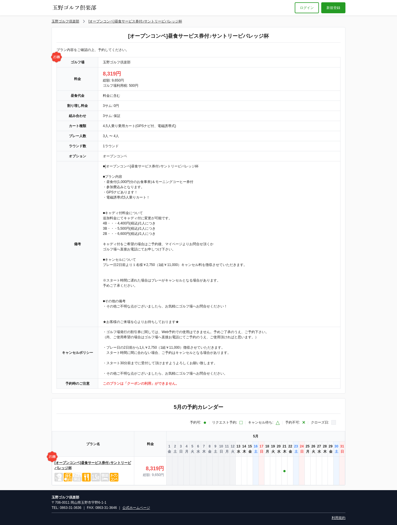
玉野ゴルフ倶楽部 (65, 21)
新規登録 (333, 8)
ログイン (307, 8)
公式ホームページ (136, 508)
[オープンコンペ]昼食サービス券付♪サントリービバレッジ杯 (135, 21)
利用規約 (338, 518)
